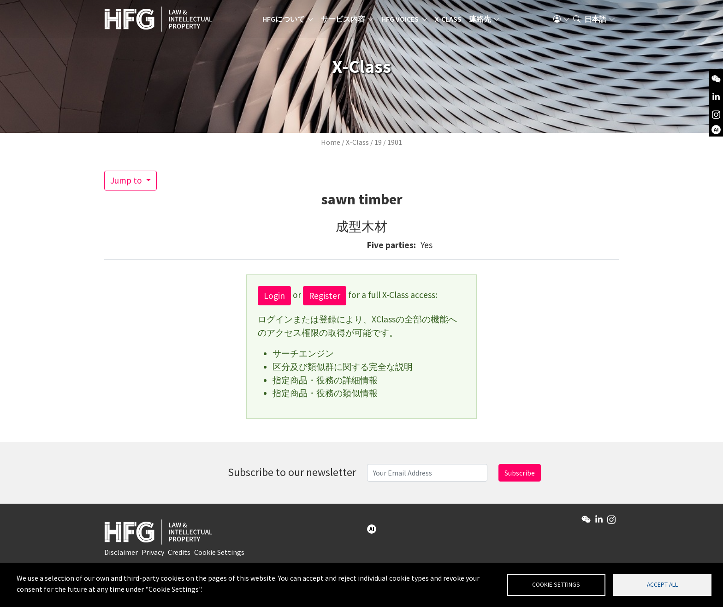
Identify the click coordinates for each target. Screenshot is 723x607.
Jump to (127, 180)
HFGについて (287, 20)
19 (378, 142)
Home (330, 142)
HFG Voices (403, 20)
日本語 (595, 20)
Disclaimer (121, 554)
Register (324, 295)
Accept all (662, 584)
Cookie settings (556, 584)
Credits (179, 554)
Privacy (153, 554)
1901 (394, 142)
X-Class (452, 20)
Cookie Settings (219, 554)
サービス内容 (347, 20)
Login (274, 295)
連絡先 (484, 20)
